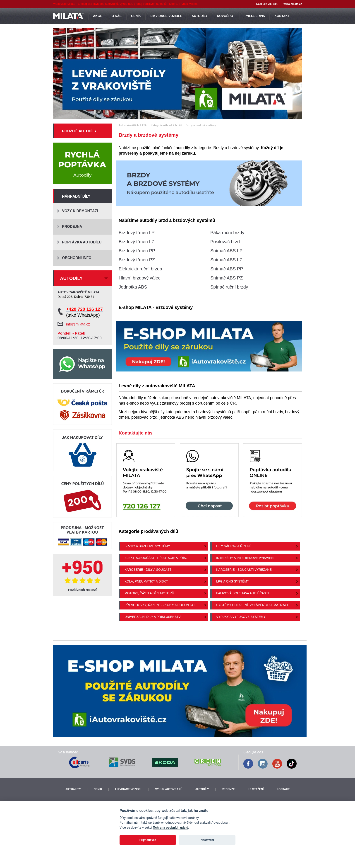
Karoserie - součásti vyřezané (244, 569)
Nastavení (207, 840)
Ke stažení (256, 789)
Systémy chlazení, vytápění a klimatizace (252, 605)
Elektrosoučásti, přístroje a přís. (156, 558)
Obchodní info (76, 258)
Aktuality (73, 789)
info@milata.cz (78, 324)
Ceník (98, 789)
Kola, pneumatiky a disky (146, 581)
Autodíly (202, 789)
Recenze (228, 789)
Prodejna (72, 226)
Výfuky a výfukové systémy (241, 617)
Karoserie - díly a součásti (148, 569)
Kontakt (283, 789)
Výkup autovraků (168, 789)
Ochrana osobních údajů (170, 828)
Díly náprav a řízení (233, 546)
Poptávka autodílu (81, 242)
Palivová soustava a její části (242, 593)
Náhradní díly (76, 196)
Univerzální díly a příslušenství (153, 617)
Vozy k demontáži (80, 211)
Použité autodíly (79, 131)
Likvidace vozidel (128, 789)
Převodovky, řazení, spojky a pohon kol (160, 605)
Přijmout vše (147, 840)
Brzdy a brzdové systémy (147, 546)
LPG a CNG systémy (232, 581)
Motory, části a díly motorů (149, 593)
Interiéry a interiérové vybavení (245, 558)
